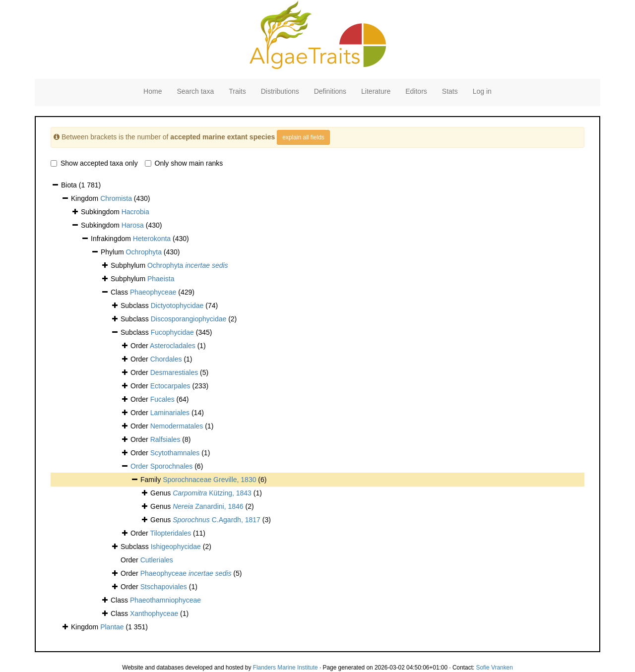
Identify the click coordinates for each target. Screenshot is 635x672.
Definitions (330, 91)
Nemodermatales (176, 426)
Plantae (112, 627)
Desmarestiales (174, 372)
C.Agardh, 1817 (216, 520)
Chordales (166, 359)
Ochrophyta (144, 252)
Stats (450, 91)
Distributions (280, 91)
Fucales (162, 399)
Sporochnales (171, 466)
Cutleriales (156, 560)
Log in (482, 91)
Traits (237, 91)
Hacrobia (135, 212)
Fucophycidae (172, 332)
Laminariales (170, 413)
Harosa (133, 225)
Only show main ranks (184, 163)
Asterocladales (172, 346)
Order (140, 466)
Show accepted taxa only (94, 163)
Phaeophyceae (153, 292)
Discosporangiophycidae (189, 319)
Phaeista (160, 279)
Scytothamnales (175, 453)
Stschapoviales (163, 587)
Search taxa (195, 91)
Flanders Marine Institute (285, 667)
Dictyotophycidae (177, 305)
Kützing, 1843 (212, 493)
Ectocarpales (170, 386)
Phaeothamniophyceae (165, 600)
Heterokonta (152, 239)
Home (152, 91)
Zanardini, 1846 (208, 506)
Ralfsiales (165, 439)
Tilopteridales (170, 533)
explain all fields (303, 137)
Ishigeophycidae (176, 546)
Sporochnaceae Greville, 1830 (209, 480)
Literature (375, 91)
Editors (416, 91)
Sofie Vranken (494, 667)
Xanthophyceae (154, 613)
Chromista (116, 198)
